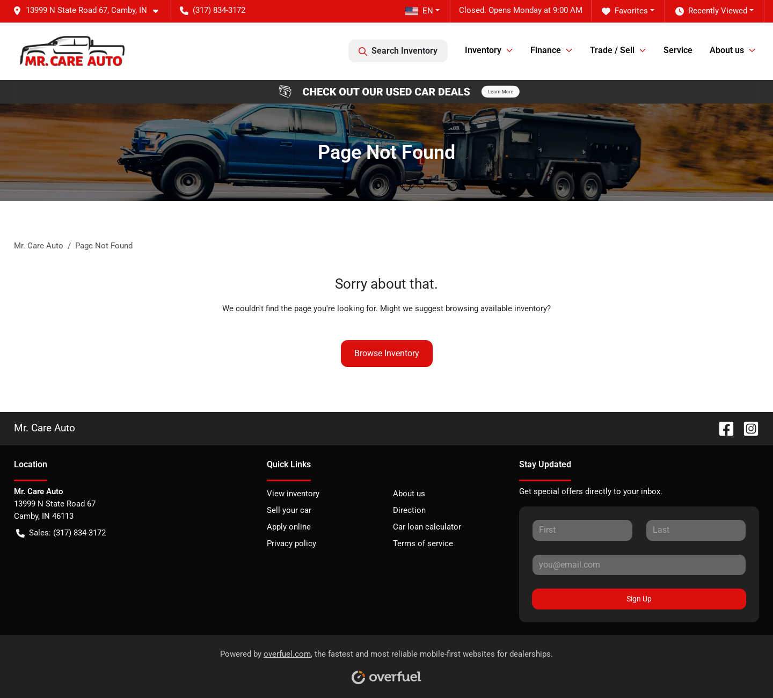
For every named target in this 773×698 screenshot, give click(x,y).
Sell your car (289, 510)
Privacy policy (291, 543)
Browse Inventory (386, 353)
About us (409, 493)
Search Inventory (398, 51)
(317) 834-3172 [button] (212, 10)
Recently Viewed (711, 11)
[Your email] (639, 565)
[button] (90, 10)
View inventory (293, 493)
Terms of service (423, 543)
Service (677, 50)
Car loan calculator (427, 527)
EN (419, 11)
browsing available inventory (496, 308)
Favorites (625, 11)
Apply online (289, 527)
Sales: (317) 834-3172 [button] (61, 533)
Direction (409, 510)
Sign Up (639, 598)
